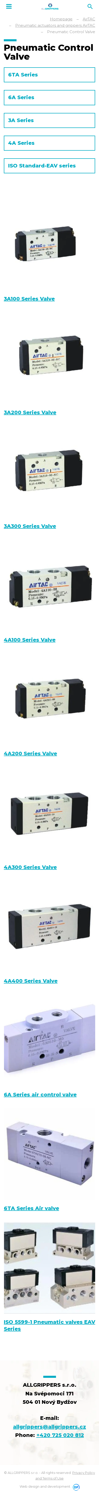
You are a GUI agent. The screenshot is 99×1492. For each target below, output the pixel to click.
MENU (9, 6)
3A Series (21, 120)
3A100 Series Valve (29, 299)
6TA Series (23, 75)
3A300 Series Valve (30, 526)
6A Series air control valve (40, 1095)
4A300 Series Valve (30, 867)
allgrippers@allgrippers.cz (49, 1427)
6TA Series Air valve (31, 1208)
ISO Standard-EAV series (42, 166)
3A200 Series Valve (30, 412)
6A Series (21, 97)
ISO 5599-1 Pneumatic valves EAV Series (49, 1325)
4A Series (21, 143)
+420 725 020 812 (60, 1435)
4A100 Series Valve (29, 640)
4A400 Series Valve (31, 981)
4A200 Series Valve (30, 753)
